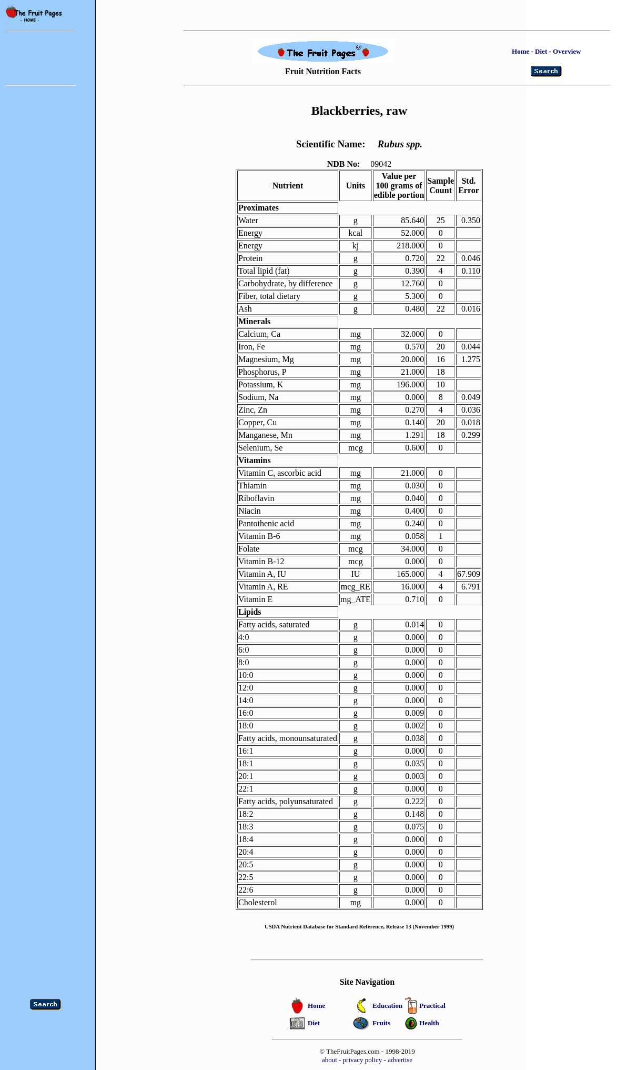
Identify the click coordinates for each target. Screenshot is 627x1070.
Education (387, 1005)
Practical (432, 1005)
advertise (400, 1060)
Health (429, 1023)
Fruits (381, 1023)
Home (520, 51)
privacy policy (362, 1060)
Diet (541, 51)
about (329, 1060)
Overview (567, 51)
